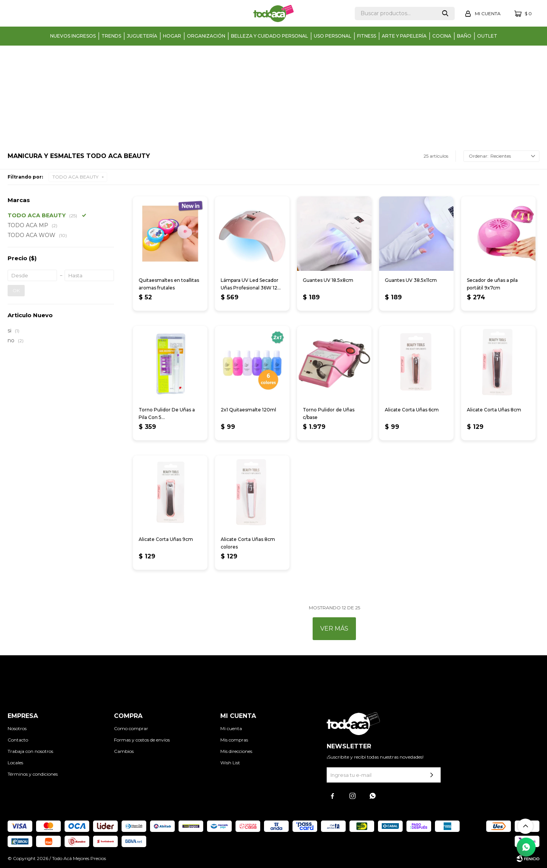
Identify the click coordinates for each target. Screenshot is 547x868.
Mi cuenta (231, 728)
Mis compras (234, 740)
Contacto (18, 740)
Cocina (441, 36)
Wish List (230, 762)
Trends (111, 36)
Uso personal (332, 36)
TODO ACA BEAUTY (75, 177)
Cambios (124, 751)
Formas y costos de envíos (142, 740)
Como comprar (131, 728)
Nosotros (17, 728)
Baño (464, 36)
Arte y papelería (404, 36)
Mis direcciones (236, 751)
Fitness (366, 36)
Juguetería (142, 36)
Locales (15, 762)
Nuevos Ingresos (73, 36)
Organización (206, 36)
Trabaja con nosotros (30, 751)
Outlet (487, 36)
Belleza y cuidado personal (269, 36)
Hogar (172, 36)
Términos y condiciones (33, 774)
